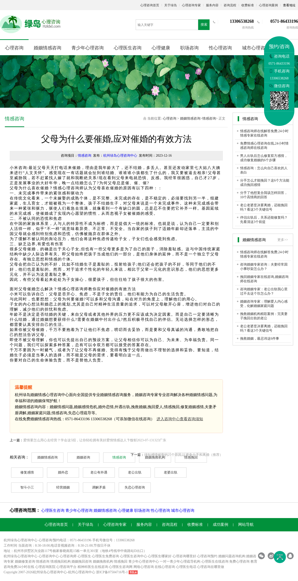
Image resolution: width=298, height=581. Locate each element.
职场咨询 (189, 47)
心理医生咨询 (127, 47)
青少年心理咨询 (87, 47)
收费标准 (247, 5)
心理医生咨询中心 (133, 556)
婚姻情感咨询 (47, 47)
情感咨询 (209, 118)
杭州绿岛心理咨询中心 (120, 155)
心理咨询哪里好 (184, 556)
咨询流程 (230, 5)
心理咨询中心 (49, 556)
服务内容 (212, 5)
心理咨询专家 (191, 5)
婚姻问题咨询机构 (231, 556)
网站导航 (246, 524)
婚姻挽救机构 (155, 457)
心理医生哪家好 (160, 556)
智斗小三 (27, 487)
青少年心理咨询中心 (143, 561)
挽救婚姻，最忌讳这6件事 (259, 338)
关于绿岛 (170, 5)
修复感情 (27, 472)
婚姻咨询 (83, 457)
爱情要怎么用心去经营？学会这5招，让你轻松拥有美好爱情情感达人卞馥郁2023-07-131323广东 (94, 440)
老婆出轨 (170, 472)
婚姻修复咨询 (25, 561)
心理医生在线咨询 (214, 561)
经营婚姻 (63, 487)
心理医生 (84, 556)
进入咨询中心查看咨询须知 (180, 419)
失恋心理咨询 (135, 487)
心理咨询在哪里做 (210, 567)
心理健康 (161, 47)
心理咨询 (14, 47)
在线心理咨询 (165, 567)
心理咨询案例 (268, 5)
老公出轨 (134, 472)
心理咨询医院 (45, 567)
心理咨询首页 (149, 5)
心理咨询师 (68, 556)
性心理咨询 (220, 47)
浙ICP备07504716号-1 (112, 572)
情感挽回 (191, 457)
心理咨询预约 (207, 556)
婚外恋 (63, 472)
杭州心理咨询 (78, 572)
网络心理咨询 (143, 567)
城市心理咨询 (256, 47)
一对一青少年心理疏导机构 (180, 561)
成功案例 (220, 524)
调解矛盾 (99, 487)
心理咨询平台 (66, 567)
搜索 (204, 24)
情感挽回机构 (60, 561)
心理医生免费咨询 (105, 556)
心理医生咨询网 (121, 567)
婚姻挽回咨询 (81, 561)
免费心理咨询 (239, 561)
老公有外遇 (98, 472)
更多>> (282, 240)
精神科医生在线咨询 (93, 567)
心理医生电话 (186, 567)
